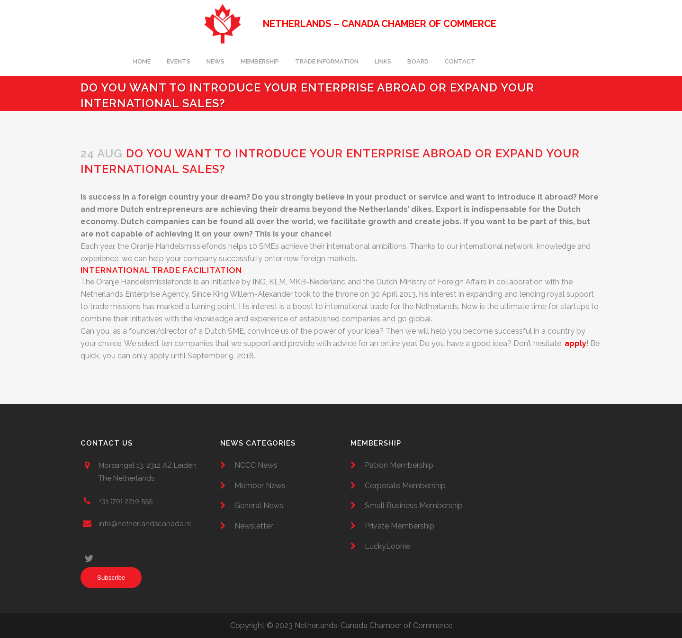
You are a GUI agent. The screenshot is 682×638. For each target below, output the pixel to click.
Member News (260, 485)
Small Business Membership (414, 505)
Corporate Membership (405, 485)
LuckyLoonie (387, 546)
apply (575, 343)
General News (258, 505)
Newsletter (253, 525)
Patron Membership (399, 465)
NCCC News (256, 465)
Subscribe (111, 577)
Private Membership (399, 525)
